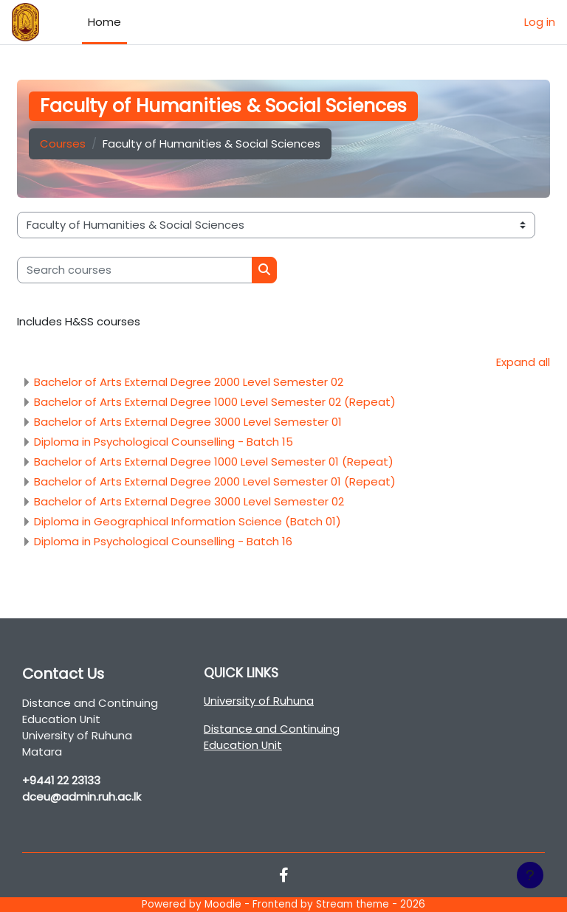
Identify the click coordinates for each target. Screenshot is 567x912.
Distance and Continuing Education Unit (272, 737)
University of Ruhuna (259, 700)
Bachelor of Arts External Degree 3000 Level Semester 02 (189, 501)
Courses (63, 143)
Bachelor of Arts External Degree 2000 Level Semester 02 (188, 382)
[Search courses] (134, 270)
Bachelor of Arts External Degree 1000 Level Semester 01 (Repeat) (214, 461)
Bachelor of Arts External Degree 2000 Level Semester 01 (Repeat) (215, 481)
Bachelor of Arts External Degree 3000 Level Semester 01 (188, 421)
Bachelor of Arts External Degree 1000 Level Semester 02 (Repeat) (215, 402)
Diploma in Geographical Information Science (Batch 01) (187, 521)
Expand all (523, 362)
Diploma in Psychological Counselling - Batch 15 (163, 441)
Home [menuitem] (104, 22)
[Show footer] (530, 875)
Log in (539, 22)
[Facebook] (283, 876)
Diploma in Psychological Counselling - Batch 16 (163, 541)
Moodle (223, 904)
